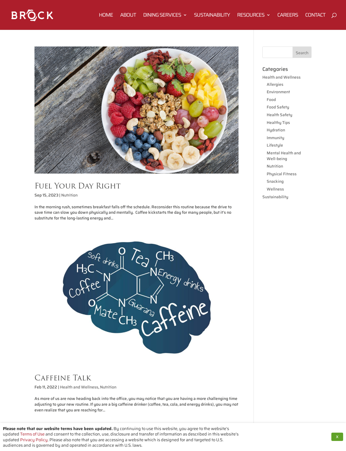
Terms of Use (32, 434)
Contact (315, 16)
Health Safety (279, 115)
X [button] (337, 437)
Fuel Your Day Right (77, 186)
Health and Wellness (79, 387)
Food (271, 99)
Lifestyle (275, 145)
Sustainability (212, 16)
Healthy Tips (278, 122)
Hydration (276, 130)
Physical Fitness (282, 174)
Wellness (275, 189)
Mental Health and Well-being (284, 156)
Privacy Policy (34, 439)
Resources (250, 16)
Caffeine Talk (62, 378)
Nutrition (69, 195)
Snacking (275, 181)
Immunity (275, 138)
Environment (278, 92)
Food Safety (278, 107)
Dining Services (162, 16)
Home (106, 16)
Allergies (275, 84)
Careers (287, 16)
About (128, 16)
